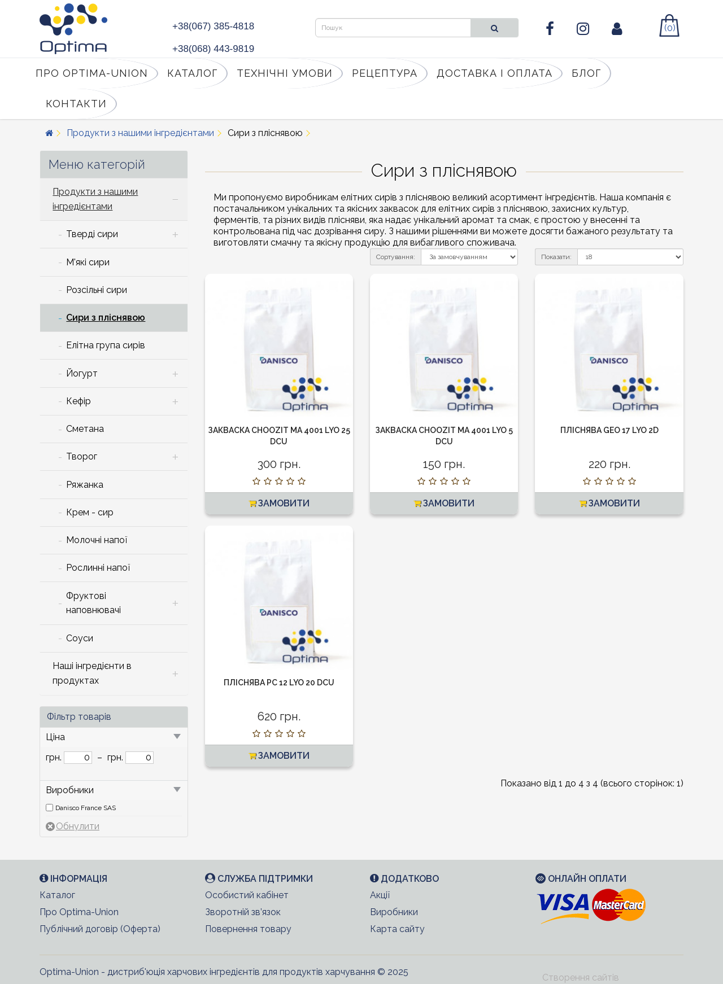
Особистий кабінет (247, 895)
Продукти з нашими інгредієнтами (140, 133)
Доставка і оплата (494, 73)
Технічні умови (285, 73)
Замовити (279, 503)
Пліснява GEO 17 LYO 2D (609, 430)
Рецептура (384, 73)
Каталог (192, 73)
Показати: (556, 257)
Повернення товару (248, 929)
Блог (586, 73)
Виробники (394, 912)
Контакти (76, 104)
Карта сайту (397, 929)
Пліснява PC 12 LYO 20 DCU (279, 682)
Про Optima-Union (92, 73)
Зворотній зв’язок (243, 912)
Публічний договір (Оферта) (100, 929)
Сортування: (395, 257)
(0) (670, 28)
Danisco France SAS (85, 808)
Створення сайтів (580, 977)
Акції (380, 895)
